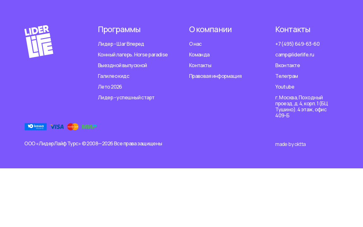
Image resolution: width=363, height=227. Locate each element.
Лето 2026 (110, 86)
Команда (199, 54)
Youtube (284, 86)
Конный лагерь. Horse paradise (133, 54)
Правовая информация (215, 76)
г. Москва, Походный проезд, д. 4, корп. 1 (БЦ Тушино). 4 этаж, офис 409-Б (301, 106)
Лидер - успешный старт (126, 97)
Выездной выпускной (122, 65)
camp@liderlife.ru (294, 54)
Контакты (200, 65)
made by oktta (290, 144)
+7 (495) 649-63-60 (297, 43)
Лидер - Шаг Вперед (121, 43)
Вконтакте (287, 65)
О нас (195, 43)
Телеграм (286, 76)
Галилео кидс (113, 76)
